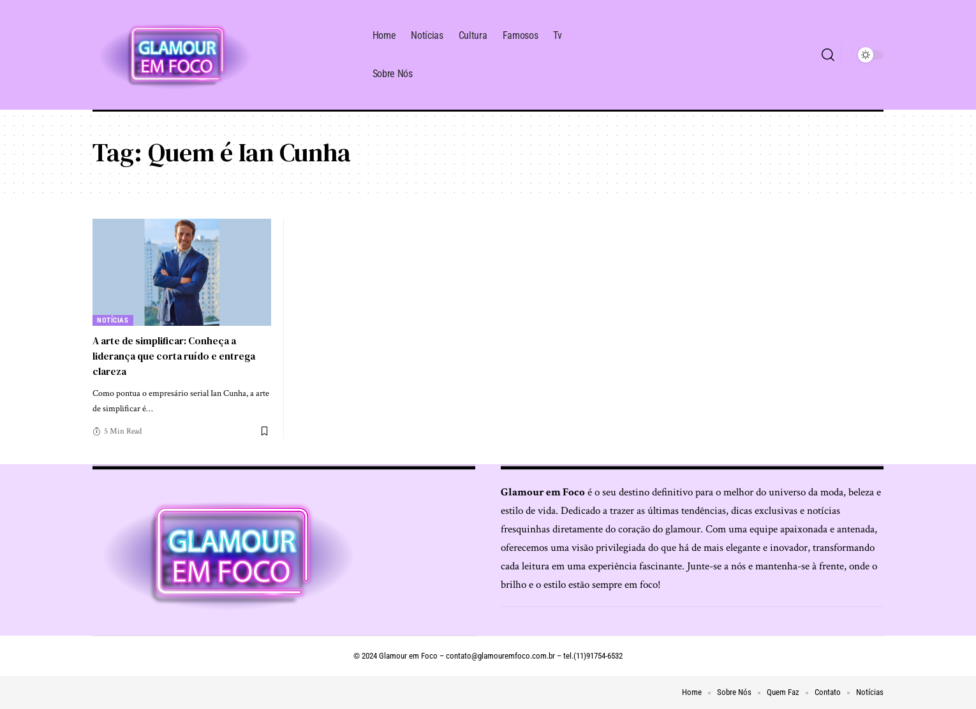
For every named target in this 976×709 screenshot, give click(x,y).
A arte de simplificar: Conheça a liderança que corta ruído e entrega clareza (177, 355)
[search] (828, 55)
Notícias (113, 320)
